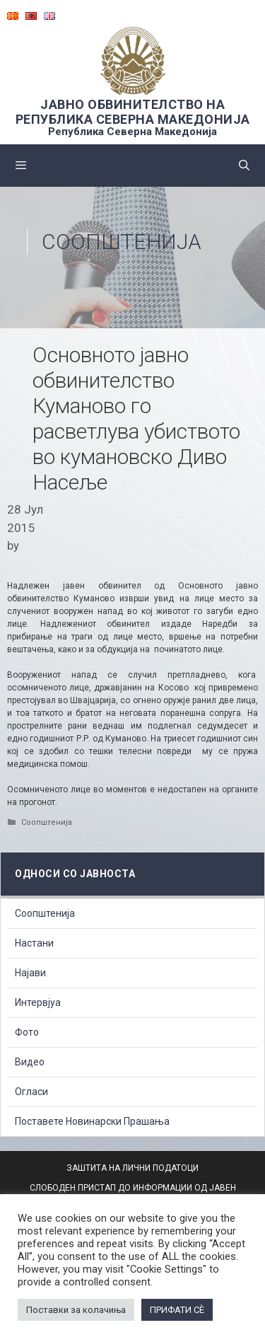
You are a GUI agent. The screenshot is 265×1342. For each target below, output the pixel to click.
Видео (30, 1062)
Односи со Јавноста (75, 873)
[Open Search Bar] (244, 165)
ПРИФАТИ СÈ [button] (177, 1310)
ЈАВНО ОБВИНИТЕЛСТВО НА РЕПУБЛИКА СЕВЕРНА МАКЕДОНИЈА (133, 112)
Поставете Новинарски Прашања (92, 1121)
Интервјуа (38, 1002)
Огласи (31, 1091)
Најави (30, 972)
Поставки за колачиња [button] (76, 1310)
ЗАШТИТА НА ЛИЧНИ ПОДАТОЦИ (132, 1168)
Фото (27, 1032)
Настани (34, 943)
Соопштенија (121, 241)
